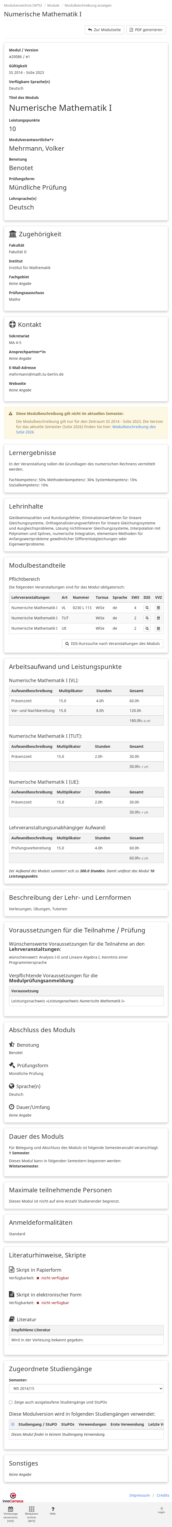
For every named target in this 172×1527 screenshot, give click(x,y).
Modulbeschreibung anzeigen (88, 5)
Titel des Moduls (24, 97)
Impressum (140, 1495)
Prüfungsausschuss (26, 292)
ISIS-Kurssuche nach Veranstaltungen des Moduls (112, 643)
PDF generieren (146, 29)
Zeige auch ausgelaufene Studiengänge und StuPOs (58, 1402)
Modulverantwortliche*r (31, 139)
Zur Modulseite (104, 29)
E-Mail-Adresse (22, 367)
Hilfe (52, 1511)
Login (161, 1510)
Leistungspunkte (24, 120)
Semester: (18, 1379)
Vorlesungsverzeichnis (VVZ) (10, 1515)
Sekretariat (19, 335)
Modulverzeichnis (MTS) (23, 5)
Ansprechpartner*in (27, 351)
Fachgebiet (19, 276)
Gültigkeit (18, 65)
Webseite (17, 383)
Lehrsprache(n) (22, 198)
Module (53, 5)
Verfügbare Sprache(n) (29, 81)
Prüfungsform (22, 178)
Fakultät (16, 245)
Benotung (18, 159)
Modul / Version (23, 49)
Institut (16, 261)
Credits (163, 1495)
